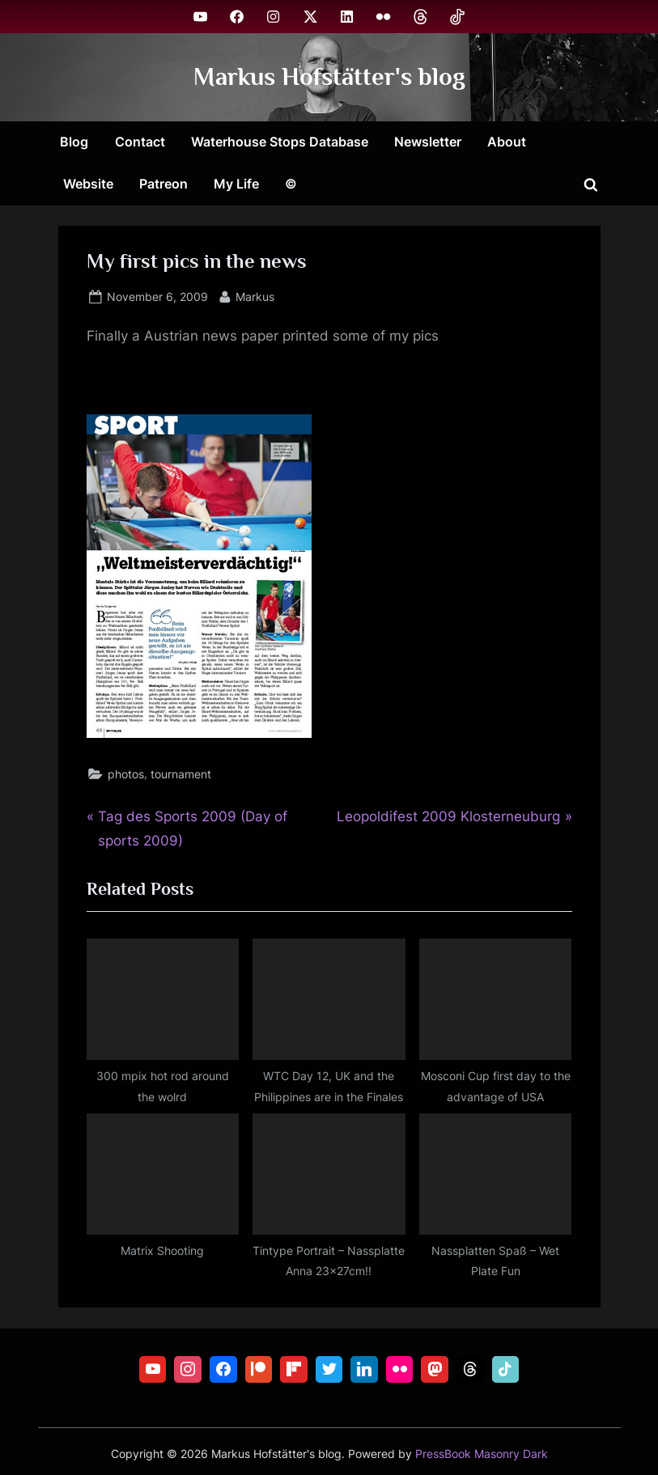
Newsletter (427, 142)
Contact (140, 142)
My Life (236, 184)
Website (88, 184)
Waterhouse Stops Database (279, 142)
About (506, 142)
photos (126, 774)
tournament (181, 774)
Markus (255, 294)
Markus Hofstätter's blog (329, 76)
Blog (74, 142)
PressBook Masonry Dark (481, 1453)
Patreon (163, 184)
